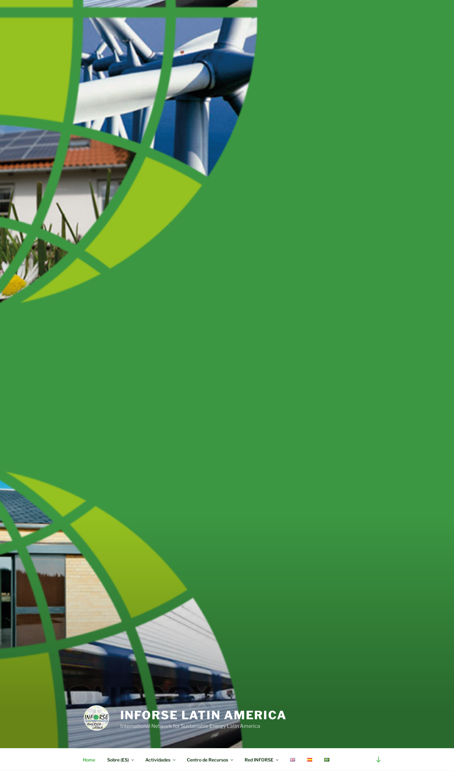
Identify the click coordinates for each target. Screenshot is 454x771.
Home (89, 759)
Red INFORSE (262, 759)
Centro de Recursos (210, 759)
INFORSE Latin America (203, 715)
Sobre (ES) (121, 759)
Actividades (160, 759)
